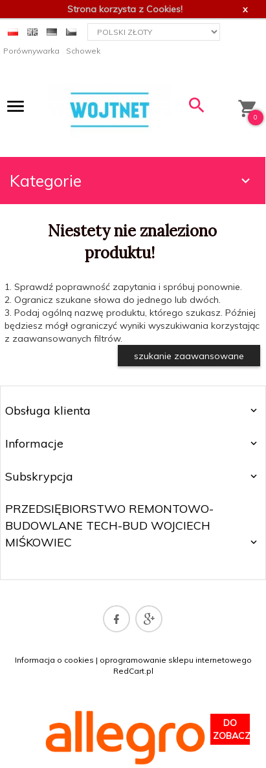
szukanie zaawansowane (189, 356)
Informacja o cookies (54, 660)
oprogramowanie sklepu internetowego (176, 660)
